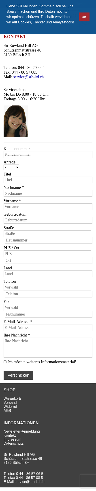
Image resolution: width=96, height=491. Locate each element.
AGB (7, 411)
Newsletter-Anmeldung (22, 431)
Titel (7, 174)
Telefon (10, 281)
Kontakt (10, 435)
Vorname (12, 201)
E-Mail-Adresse (18, 322)
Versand (10, 402)
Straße (9, 228)
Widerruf (10, 406)
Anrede (9, 162)
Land (8, 268)
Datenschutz (13, 443)
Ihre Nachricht (17, 335)
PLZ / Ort (11, 248)
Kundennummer (17, 148)
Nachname (14, 187)
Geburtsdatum (15, 214)
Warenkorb (12, 398)
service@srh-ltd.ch (28, 77)
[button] (7, 28)
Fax (7, 301)
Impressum (12, 439)
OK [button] (84, 17)
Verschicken (18, 375)
